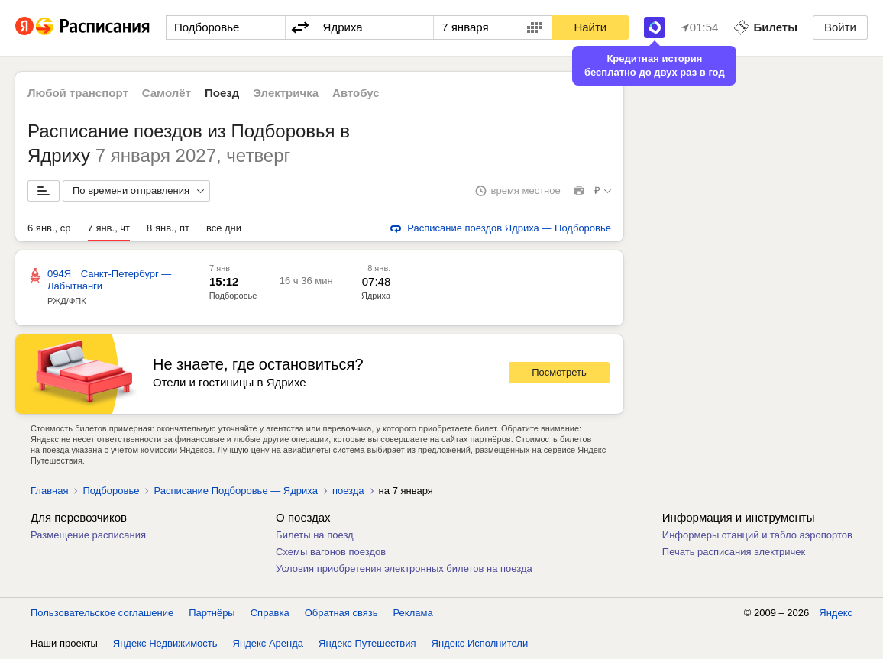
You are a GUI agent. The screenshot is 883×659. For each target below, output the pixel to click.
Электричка (286, 92)
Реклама (413, 613)
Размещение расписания (88, 535)
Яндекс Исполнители (480, 643)
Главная (49, 490)
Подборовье (233, 295)
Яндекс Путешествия (367, 643)
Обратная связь (341, 613)
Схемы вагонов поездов (331, 551)
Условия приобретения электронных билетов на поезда (404, 568)
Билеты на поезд (315, 535)
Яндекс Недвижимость (165, 643)
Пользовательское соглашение (102, 613)
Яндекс (835, 613)
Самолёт (166, 92)
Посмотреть (559, 372)
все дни (223, 228)
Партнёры (211, 613)
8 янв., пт (168, 228)
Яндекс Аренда (268, 643)
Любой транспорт (77, 92)
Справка (270, 613)
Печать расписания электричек (733, 551)
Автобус (356, 92)
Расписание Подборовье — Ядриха (235, 490)
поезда (348, 490)
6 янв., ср (49, 228)
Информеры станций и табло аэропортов (757, 535)
